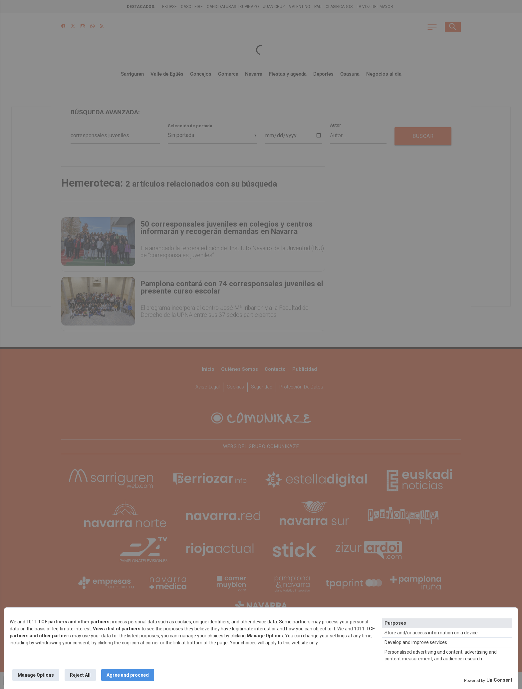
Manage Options (265, 635)
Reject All (80, 675)
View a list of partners (116, 628)
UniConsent (499, 680)
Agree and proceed (128, 675)
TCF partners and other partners (74, 621)
